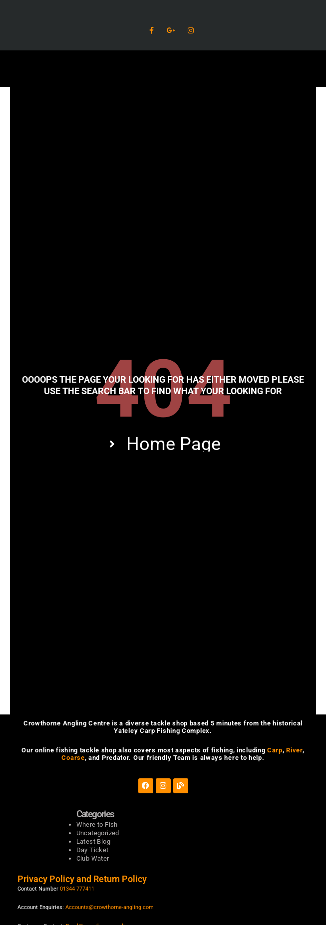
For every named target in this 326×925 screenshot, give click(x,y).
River (294, 750)
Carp (275, 750)
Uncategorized (97, 833)
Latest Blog (93, 841)
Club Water (92, 858)
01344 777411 (77, 889)
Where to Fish (97, 824)
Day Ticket (92, 850)
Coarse (72, 757)
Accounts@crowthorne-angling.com (109, 907)
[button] (163, 68)
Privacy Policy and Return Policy (83, 879)
